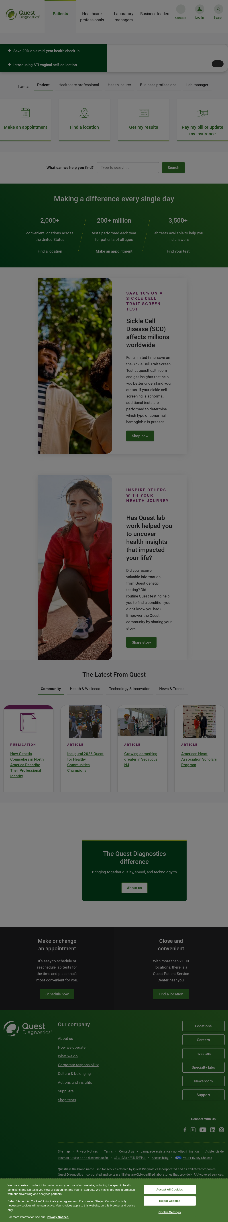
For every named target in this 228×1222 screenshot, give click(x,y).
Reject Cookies (169, 1200)
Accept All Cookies (169, 1189)
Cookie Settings (170, 1212)
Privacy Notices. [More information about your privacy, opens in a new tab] (58, 1217)
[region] (114, 1200)
